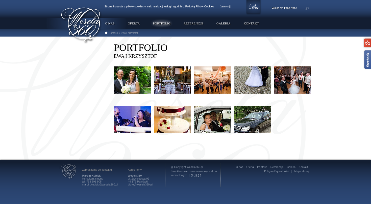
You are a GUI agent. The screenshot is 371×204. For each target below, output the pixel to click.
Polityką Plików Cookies (199, 6)
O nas (110, 23)
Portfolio (113, 33)
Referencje (193, 23)
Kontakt (251, 23)
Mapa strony (301, 171)
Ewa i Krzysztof (129, 33)
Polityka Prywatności (276, 171)
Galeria (223, 23)
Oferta (134, 23)
